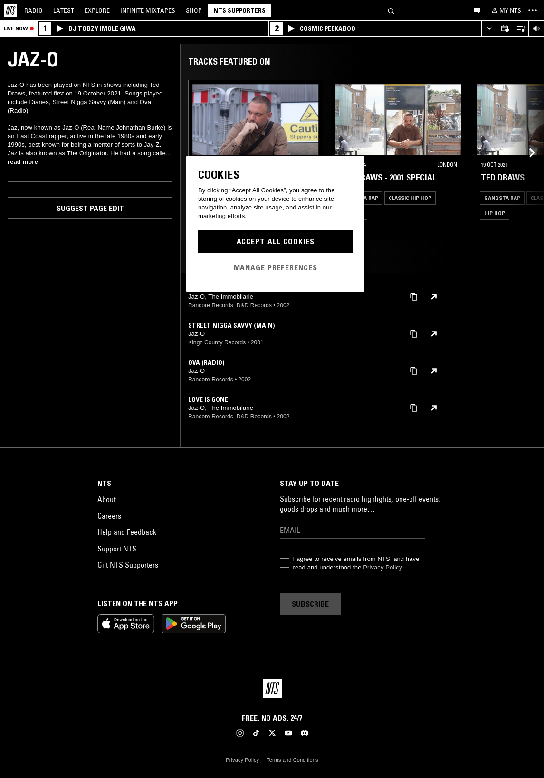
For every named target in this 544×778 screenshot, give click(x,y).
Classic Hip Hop (410, 197)
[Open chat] (477, 10)
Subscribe (310, 603)
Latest (63, 10)
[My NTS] (505, 10)
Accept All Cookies (276, 241)
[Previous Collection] (526, 152)
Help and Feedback (126, 532)
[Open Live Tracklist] (520, 29)
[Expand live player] (489, 29)
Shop (194, 10)
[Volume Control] (536, 29)
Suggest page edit (90, 208)
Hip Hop (494, 213)
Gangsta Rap (502, 197)
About (106, 499)
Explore (97, 10)
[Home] (10, 10)
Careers (109, 516)
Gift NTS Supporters (127, 564)
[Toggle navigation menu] (532, 10)
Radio (33, 10)
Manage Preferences (275, 267)
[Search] (391, 10)
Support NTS (116, 548)
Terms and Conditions (292, 760)
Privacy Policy (382, 567)
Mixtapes (147, 10)
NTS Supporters (239, 10)
